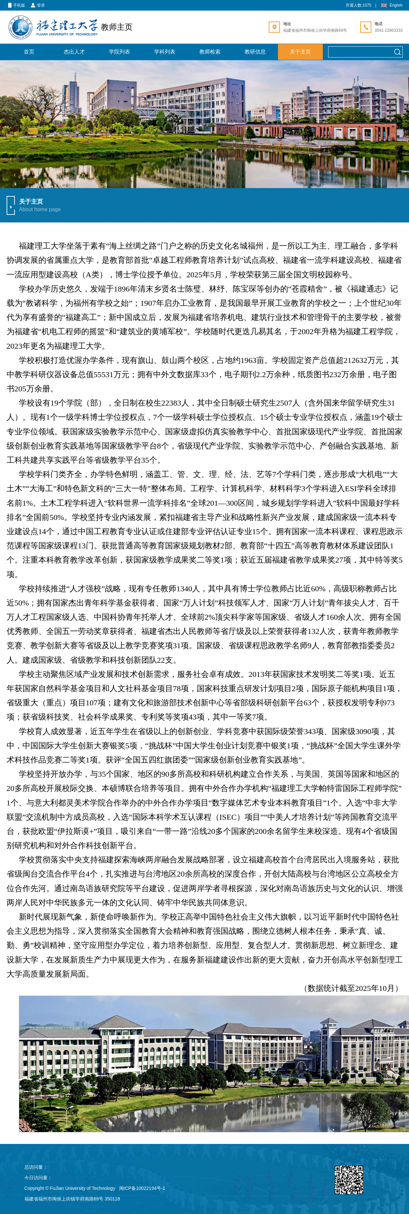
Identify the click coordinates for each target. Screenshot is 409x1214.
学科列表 (164, 52)
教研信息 (255, 52)
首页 (29, 52)
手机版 (16, 5)
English (391, 5)
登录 (37, 5)
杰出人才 (74, 52)
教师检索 (210, 52)
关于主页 (300, 52)
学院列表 (119, 52)
